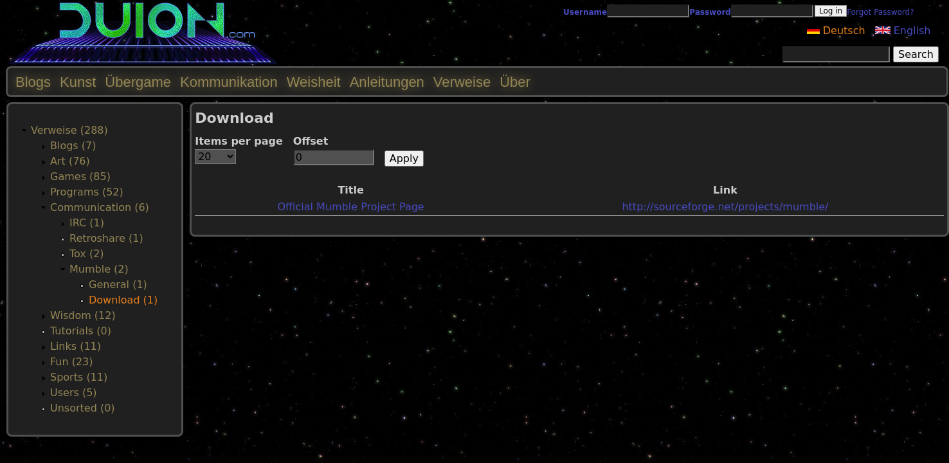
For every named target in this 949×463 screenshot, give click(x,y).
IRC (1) (86, 223)
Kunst (78, 82)
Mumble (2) (99, 269)
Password (710, 12)
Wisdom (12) (83, 315)
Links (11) (75, 346)
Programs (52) (86, 192)
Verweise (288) (69, 130)
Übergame (138, 82)
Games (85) (80, 176)
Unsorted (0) (82, 408)
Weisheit (314, 82)
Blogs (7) (73, 146)
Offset (311, 141)
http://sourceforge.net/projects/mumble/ (725, 207)
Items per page (239, 141)
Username (585, 12)
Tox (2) (86, 254)
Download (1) (123, 300)
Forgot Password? (880, 12)
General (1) (118, 284)
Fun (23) (71, 362)
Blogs (33, 82)
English (903, 30)
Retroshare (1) (106, 238)
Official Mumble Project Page (350, 207)
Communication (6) (99, 207)
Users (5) (73, 392)
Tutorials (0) (80, 331)
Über (515, 82)
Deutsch (836, 30)
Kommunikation (229, 82)
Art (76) (70, 161)
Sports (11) (78, 377)
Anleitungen (387, 82)
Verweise (462, 82)
